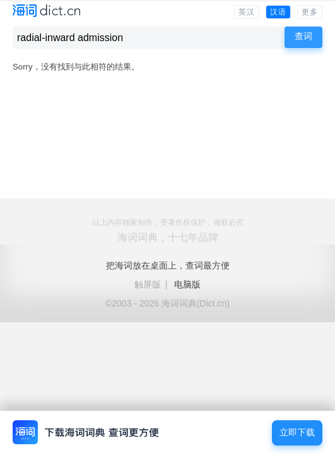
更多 (310, 12)
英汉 (246, 12)
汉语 (278, 12)
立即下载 (297, 432)
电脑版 (187, 284)
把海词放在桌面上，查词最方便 (168, 265)
